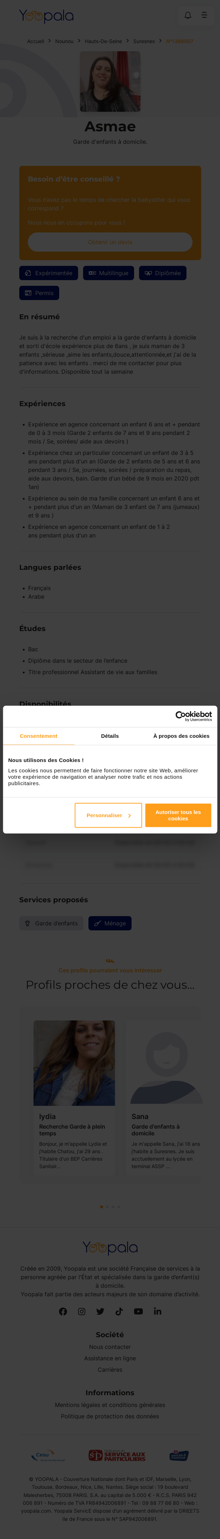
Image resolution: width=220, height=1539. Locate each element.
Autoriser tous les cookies (178, 815)
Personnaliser (109, 815)
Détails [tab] (110, 736)
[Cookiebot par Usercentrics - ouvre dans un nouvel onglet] (180, 716)
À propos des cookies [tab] (181, 736)
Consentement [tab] (38, 736)
